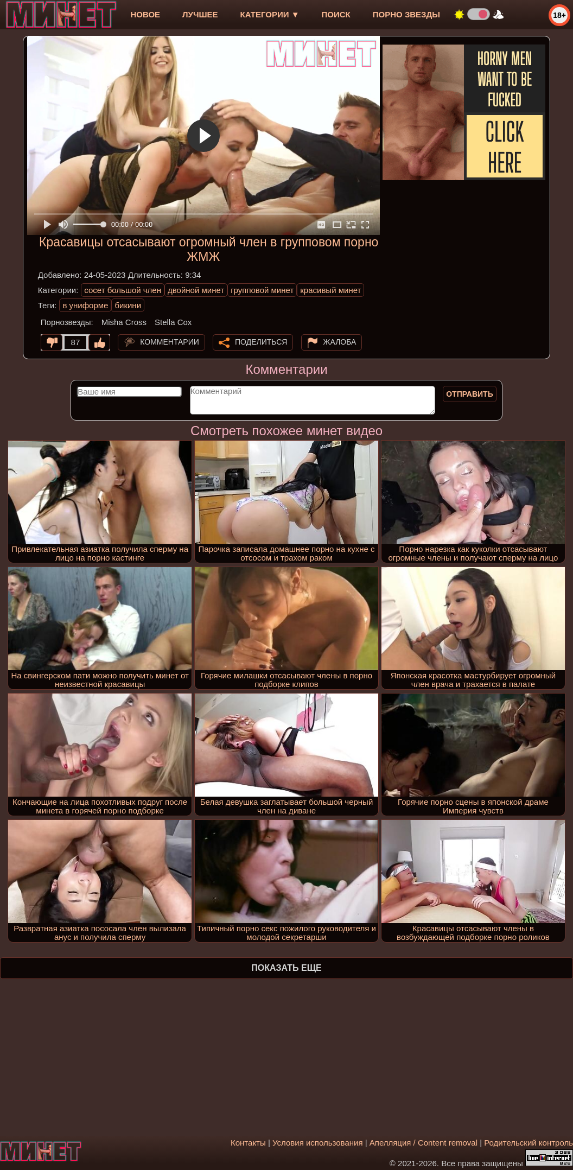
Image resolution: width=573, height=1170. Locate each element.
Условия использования (317, 1142)
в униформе (85, 305)
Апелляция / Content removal (424, 1142)
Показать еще (286, 967)
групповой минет (262, 290)
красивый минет (330, 290)
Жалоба (339, 342)
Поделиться (261, 342)
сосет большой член (122, 290)
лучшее (200, 14)
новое (145, 14)
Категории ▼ (270, 14)
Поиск (336, 14)
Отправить (469, 394)
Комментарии (169, 342)
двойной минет (196, 290)
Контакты (248, 1142)
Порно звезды (406, 14)
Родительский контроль (528, 1142)
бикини (127, 305)
